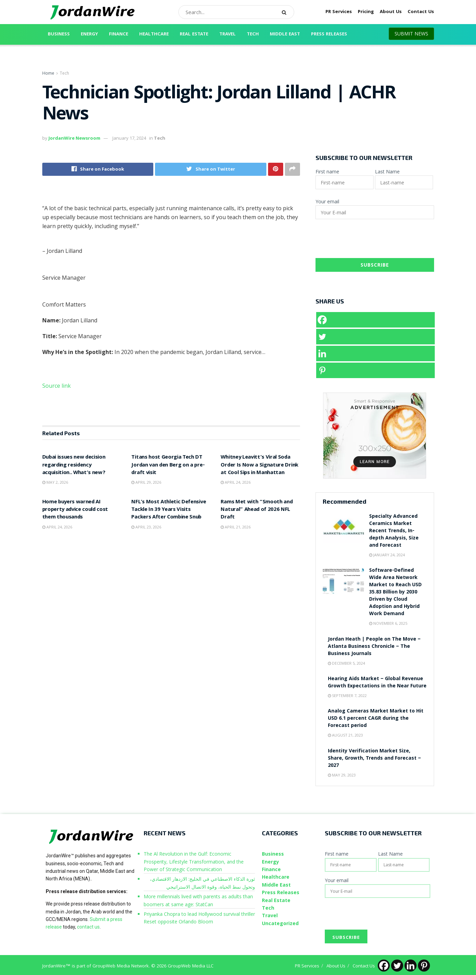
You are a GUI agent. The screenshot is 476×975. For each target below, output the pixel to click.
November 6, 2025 (388, 623)
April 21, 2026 (236, 526)
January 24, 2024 (387, 554)
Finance (118, 34)
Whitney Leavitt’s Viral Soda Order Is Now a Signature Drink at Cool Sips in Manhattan (259, 465)
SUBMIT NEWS (411, 33)
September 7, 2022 (347, 695)
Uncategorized (280, 923)
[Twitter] (375, 336)
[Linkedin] (375, 353)
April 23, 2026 (146, 526)
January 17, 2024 (129, 138)
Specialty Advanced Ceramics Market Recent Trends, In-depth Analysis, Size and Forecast (394, 531)
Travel (227, 34)
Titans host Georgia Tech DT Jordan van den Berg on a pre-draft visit (167, 465)
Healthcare (154, 34)
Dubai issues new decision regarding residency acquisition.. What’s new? (74, 465)
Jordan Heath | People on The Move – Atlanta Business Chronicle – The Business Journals (374, 646)
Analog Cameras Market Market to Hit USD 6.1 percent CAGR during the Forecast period (375, 718)
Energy (89, 34)
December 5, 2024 (346, 663)
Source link (56, 385)
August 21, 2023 (345, 735)
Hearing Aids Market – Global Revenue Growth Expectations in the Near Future (377, 682)
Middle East (285, 34)
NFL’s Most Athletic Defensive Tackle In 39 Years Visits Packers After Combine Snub (168, 510)
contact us (88, 927)
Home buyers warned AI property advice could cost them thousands (75, 510)
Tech (253, 34)
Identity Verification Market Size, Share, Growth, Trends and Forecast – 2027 (374, 758)
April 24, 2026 (236, 482)
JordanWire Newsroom (74, 138)
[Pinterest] (375, 370)
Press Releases (329, 34)
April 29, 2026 (146, 482)
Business (59, 34)
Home (48, 73)
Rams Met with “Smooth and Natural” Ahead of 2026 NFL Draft (256, 510)
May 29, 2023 (342, 775)
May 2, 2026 (55, 482)
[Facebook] (375, 320)
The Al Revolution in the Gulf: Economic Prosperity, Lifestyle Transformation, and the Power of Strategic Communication (194, 861)
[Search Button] (286, 12)
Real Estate (194, 34)
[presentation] (368, 241)
